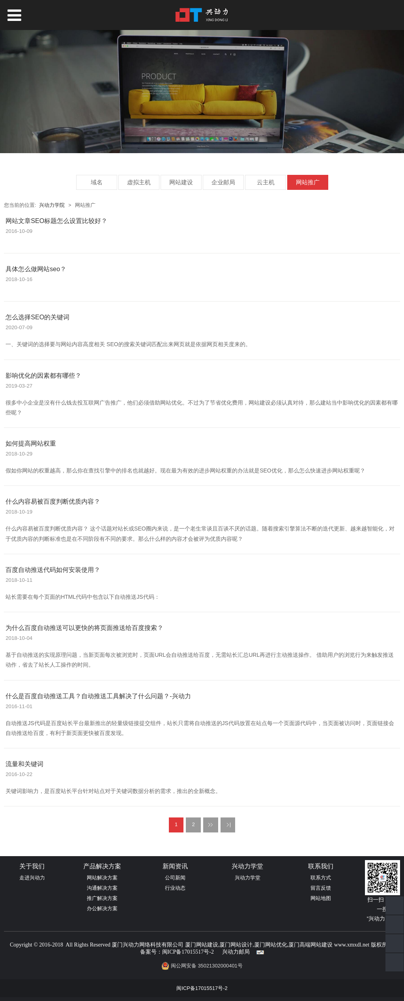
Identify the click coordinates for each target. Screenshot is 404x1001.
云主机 (266, 182)
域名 (97, 182)
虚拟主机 (139, 182)
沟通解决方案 (102, 888)
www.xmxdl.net (351, 945)
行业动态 (175, 888)
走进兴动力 (32, 878)
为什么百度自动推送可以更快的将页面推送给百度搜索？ (84, 627)
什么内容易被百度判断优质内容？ (53, 501)
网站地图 (320, 898)
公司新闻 (175, 878)
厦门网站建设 (201, 945)
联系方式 (320, 878)
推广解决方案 (102, 898)
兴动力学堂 (247, 878)
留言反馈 (320, 888)
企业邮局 (223, 182)
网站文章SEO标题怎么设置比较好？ (56, 220)
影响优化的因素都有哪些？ (43, 375)
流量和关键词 (24, 763)
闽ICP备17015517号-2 (188, 952)
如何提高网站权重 (31, 443)
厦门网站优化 (270, 945)
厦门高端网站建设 (310, 945)
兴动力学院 (52, 205)
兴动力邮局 (236, 952)
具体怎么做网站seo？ (36, 268)
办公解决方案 (102, 908)
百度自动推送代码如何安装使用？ (53, 569)
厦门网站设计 (235, 945)
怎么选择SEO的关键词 (37, 317)
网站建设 (181, 182)
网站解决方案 (102, 878)
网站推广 (308, 182)
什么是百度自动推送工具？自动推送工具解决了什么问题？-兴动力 (98, 695)
